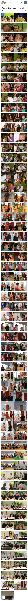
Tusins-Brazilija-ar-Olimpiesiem (14, 8)
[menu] (25, 2)
